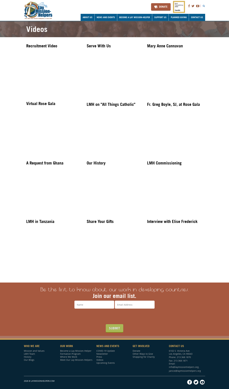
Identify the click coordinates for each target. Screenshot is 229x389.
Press (99, 356)
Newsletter (102, 353)
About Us (87, 17)
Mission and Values (34, 350)
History (27, 356)
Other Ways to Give (143, 353)
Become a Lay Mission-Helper (134, 17)
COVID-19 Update (105, 350)
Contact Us (197, 17)
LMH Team (29, 353)
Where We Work (68, 356)
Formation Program (70, 353)
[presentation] (114, 316)
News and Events (106, 17)
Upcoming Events (105, 362)
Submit (114, 328)
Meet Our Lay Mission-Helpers (76, 359)
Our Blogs (29, 359)
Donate (163, 6)
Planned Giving (179, 17)
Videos (99, 359)
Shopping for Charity (144, 356)
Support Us (160, 17)
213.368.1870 (184, 357)
